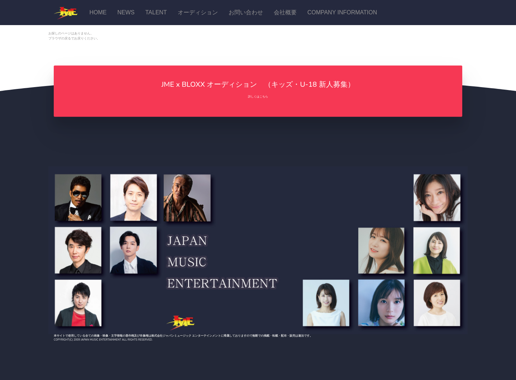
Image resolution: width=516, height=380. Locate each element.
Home (97, 12)
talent (156, 12)
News (125, 12)
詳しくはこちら (258, 97)
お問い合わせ (246, 12)
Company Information (342, 12)
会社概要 (285, 12)
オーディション (198, 12)
